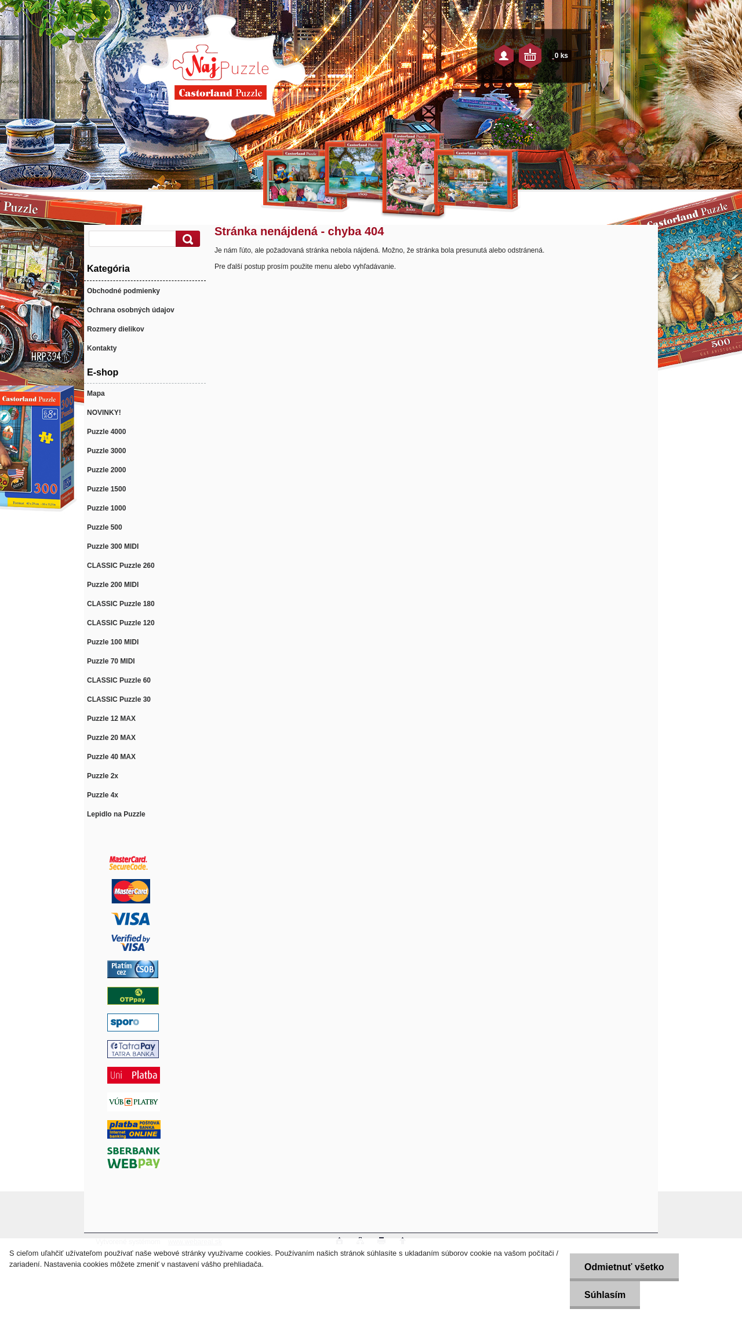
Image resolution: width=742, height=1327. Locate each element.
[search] (186, 239)
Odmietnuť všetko (624, 1267)
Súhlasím (604, 1295)
